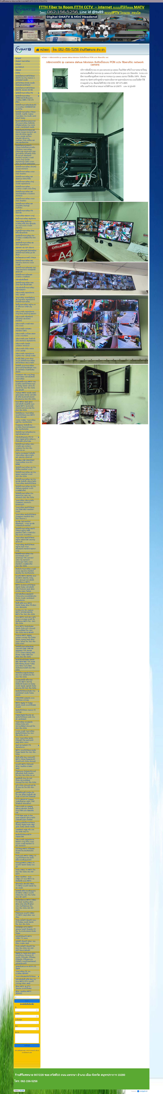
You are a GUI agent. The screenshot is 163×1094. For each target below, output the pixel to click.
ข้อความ (17, 1032)
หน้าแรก (44, 57)
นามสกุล (17, 1013)
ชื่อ (16, 1007)
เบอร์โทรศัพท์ (18, 1020)
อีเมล (16, 1026)
